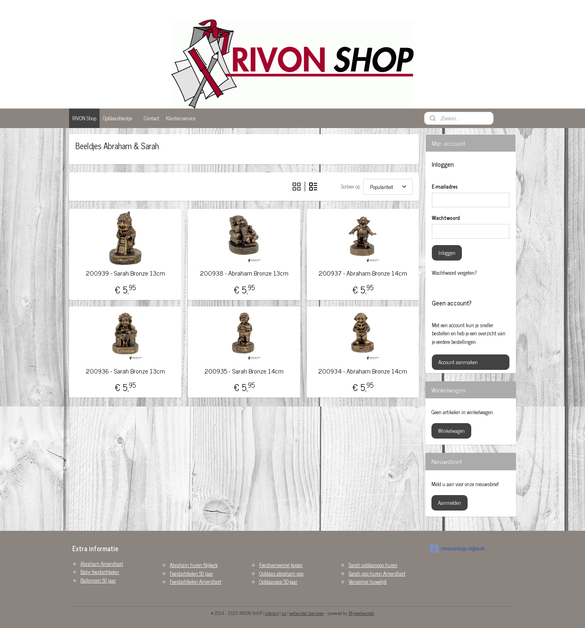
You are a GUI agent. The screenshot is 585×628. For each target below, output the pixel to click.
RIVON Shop (84, 118)
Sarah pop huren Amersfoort (377, 573)
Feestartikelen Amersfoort (195, 581)
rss (284, 613)
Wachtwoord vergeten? (454, 273)
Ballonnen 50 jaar (98, 580)
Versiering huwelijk (368, 581)
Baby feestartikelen (99, 571)
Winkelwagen (451, 430)
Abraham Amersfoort (101, 563)
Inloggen (446, 252)
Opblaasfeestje (117, 118)
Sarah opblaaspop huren (373, 565)
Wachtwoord (446, 218)
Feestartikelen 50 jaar (191, 573)
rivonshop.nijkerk (457, 549)
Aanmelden (449, 502)
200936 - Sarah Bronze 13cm (125, 371)
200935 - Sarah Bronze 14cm (244, 371)
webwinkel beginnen (306, 613)
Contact (151, 118)
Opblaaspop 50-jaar (278, 581)
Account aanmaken (458, 362)
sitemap (272, 613)
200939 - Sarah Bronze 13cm (125, 273)
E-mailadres (445, 187)
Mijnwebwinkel (361, 613)
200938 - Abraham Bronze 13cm (243, 273)
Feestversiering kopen (281, 565)
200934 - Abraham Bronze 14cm (362, 371)
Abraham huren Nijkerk (194, 565)
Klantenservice (180, 118)
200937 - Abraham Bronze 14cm (362, 273)
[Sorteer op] (388, 186)
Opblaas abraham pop (281, 573)
